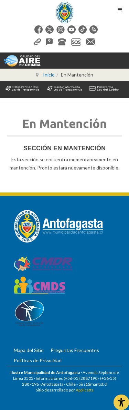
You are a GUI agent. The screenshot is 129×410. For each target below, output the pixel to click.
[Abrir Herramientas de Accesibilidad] (121, 402)
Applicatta (85, 390)
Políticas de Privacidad (38, 360)
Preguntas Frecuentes (75, 350)
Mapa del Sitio (29, 350)
